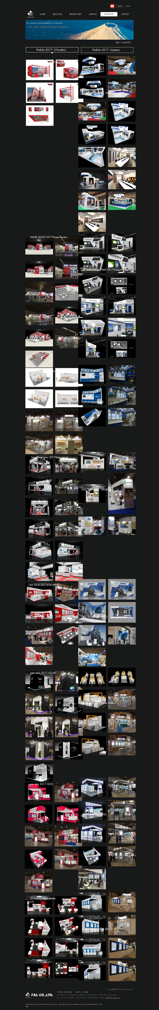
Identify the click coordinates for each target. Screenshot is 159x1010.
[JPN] (119, 6)
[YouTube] (112, 6)
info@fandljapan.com (112, 998)
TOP (117, 42)
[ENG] (128, 6)
